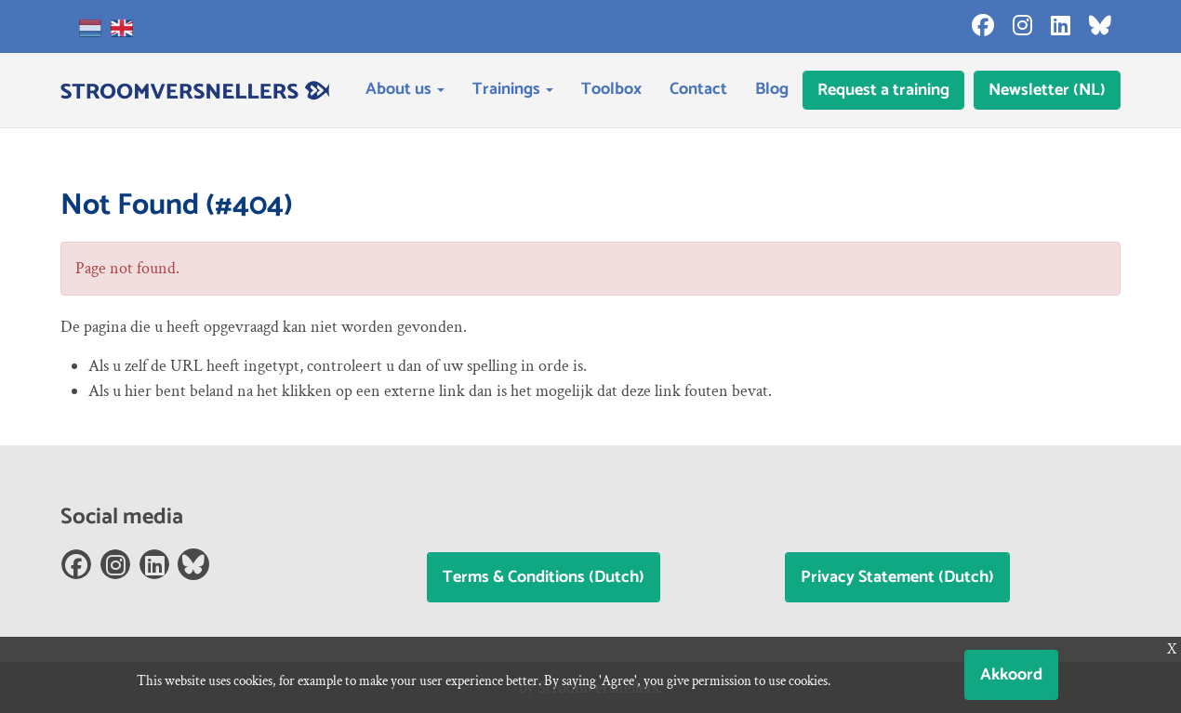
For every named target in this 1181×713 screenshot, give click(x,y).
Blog (772, 89)
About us (405, 89)
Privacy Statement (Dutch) (897, 577)
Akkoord (1011, 675)
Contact (698, 89)
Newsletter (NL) (1047, 90)
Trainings (512, 89)
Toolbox (611, 89)
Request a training (883, 90)
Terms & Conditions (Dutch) (543, 577)
